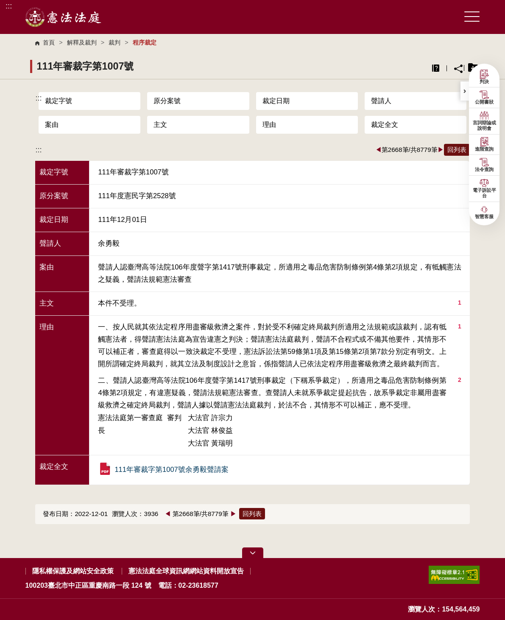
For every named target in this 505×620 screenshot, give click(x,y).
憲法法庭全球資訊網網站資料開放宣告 (186, 571)
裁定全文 (384, 124)
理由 (269, 124)
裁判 (114, 42)
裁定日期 (276, 100)
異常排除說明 (436, 68)
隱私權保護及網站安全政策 (73, 571)
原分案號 (167, 100)
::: (9, 5)
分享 (458, 69)
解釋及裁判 (82, 42)
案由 (52, 124)
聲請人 (381, 100)
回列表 (456, 149)
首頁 (49, 42)
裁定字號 (58, 100)
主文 (160, 124)
